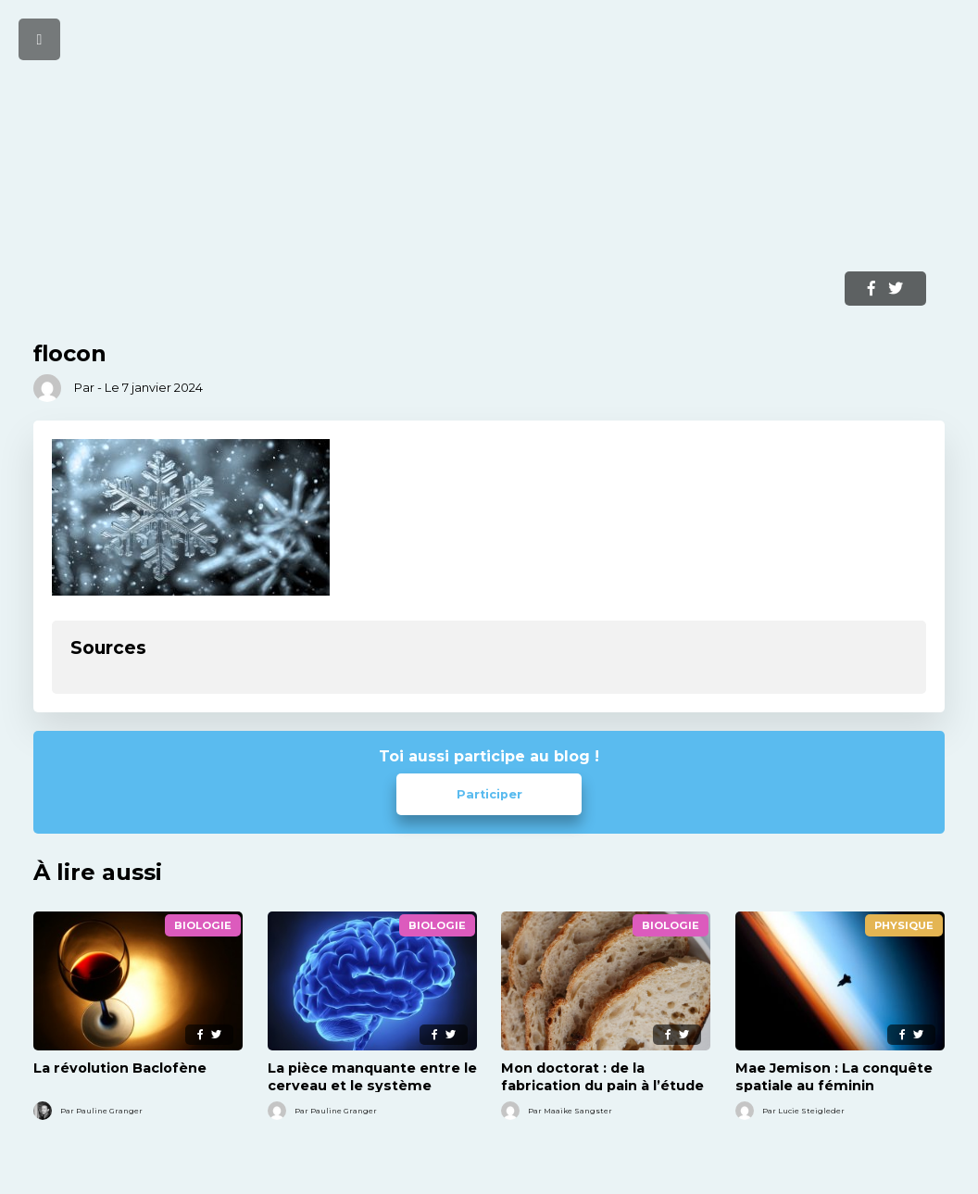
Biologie (203, 925)
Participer (489, 794)
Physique (904, 925)
